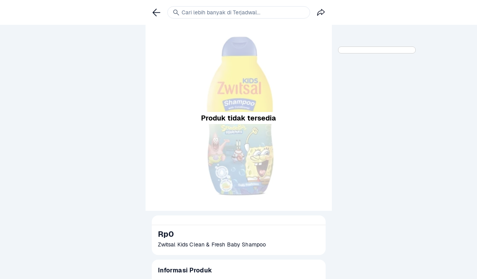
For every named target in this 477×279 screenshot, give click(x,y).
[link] (156, 12)
